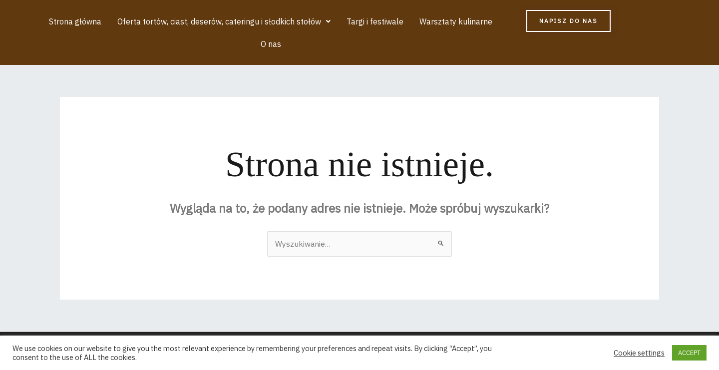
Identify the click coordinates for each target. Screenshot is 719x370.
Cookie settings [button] (639, 353)
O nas (498, 21)
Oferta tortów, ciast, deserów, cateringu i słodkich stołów (207, 21)
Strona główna (59, 21)
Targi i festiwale (357, 21)
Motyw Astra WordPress (455, 327)
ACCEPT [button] (689, 353)
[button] (207, 21)
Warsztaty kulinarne (436, 21)
